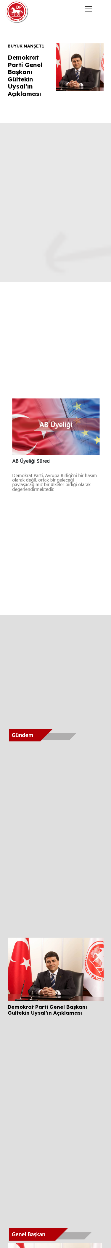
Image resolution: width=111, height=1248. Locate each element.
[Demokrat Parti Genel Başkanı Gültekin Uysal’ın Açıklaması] (56, 942)
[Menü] (88, 8)
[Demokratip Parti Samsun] (17, 12)
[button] (102, 9)
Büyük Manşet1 (26, 46)
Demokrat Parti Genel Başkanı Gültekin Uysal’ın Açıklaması (25, 75)
